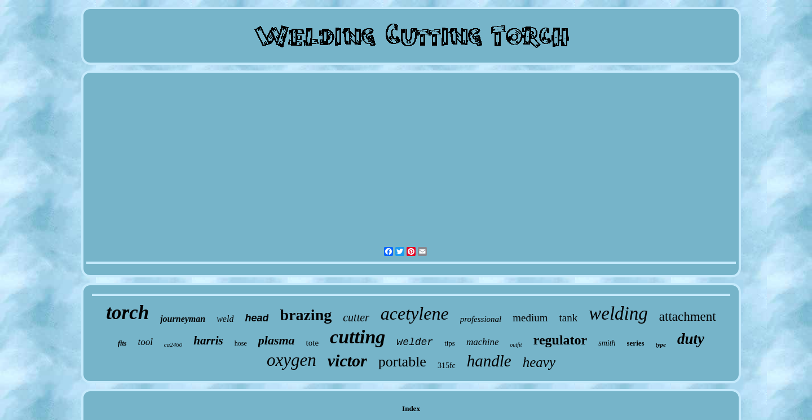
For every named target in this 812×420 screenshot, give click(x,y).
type (661, 344)
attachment (687, 317)
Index (411, 408)
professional (481, 319)
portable (402, 361)
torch (127, 313)
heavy (539, 362)
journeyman (182, 319)
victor (347, 360)
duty (690, 338)
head (256, 318)
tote (312, 342)
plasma (276, 340)
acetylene (415, 313)
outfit (516, 345)
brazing (306, 315)
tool (145, 342)
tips (449, 343)
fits (122, 343)
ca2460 (173, 344)
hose (241, 343)
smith (606, 343)
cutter (356, 317)
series (636, 343)
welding (618, 313)
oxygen (291, 360)
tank (568, 318)
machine (482, 342)
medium (530, 318)
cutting (357, 336)
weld (225, 319)
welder (414, 342)
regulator (560, 340)
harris (208, 340)
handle (489, 361)
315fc (447, 365)
